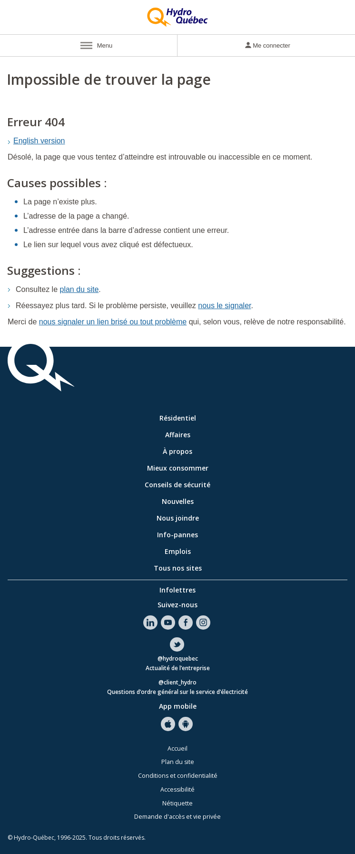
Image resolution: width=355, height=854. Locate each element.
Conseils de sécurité (177, 484)
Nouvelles (178, 501)
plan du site (79, 289)
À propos (177, 451)
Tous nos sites (178, 568)
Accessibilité (177, 789)
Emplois (178, 551)
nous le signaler (224, 305)
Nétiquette (177, 803)
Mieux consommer (177, 467)
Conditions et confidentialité (177, 776)
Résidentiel (177, 417)
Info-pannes (177, 534)
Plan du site (177, 762)
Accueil (177, 748)
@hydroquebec (178, 659)
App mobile (178, 706)
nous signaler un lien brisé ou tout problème (113, 322)
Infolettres (177, 589)
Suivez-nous (177, 604)
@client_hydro (177, 682)
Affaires (177, 434)
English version (39, 141)
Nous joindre (178, 517)
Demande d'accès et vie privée (177, 817)
